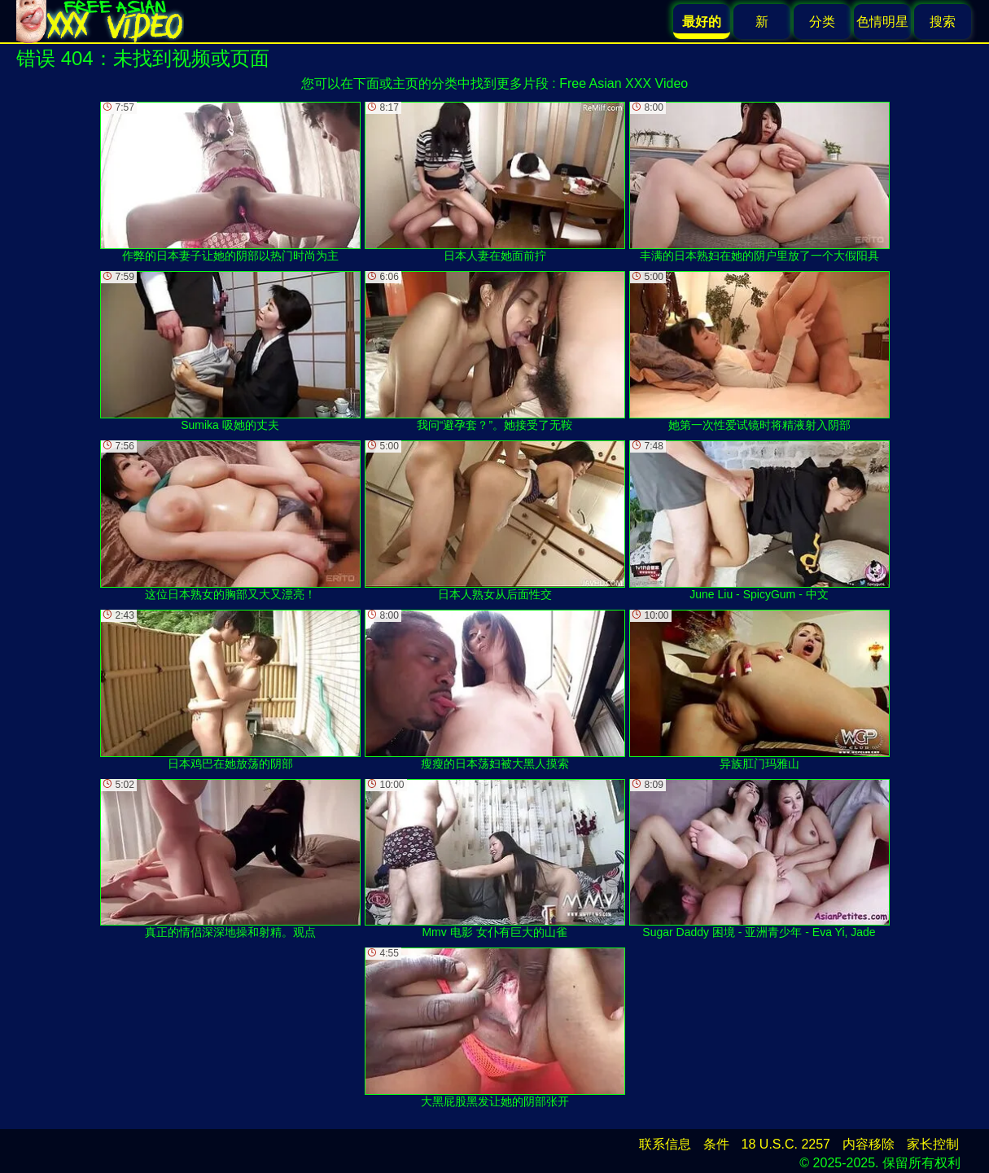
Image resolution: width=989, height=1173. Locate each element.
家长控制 (933, 1144)
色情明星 (882, 21)
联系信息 (665, 1144)
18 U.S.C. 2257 (786, 1144)
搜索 (943, 21)
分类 (822, 21)
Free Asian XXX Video (623, 83)
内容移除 (868, 1144)
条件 (716, 1144)
